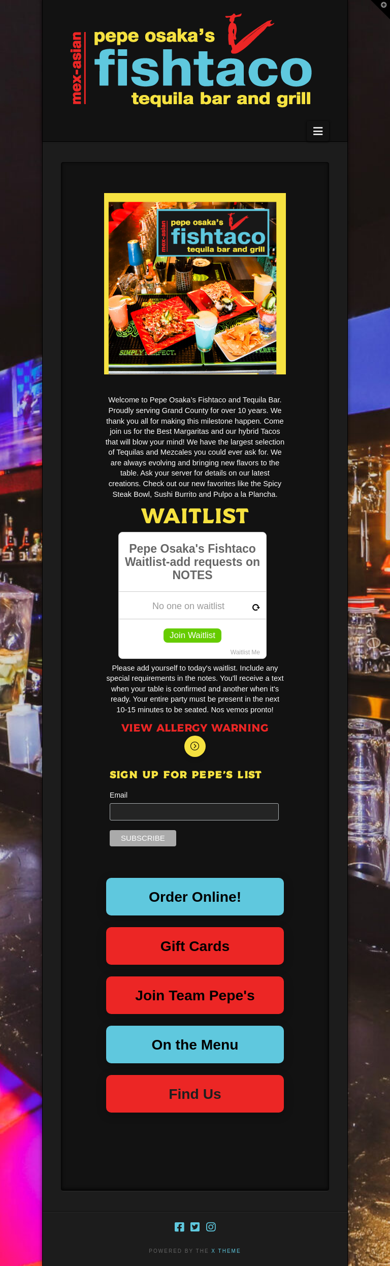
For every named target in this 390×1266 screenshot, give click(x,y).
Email (118, 795)
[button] (318, 131)
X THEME (226, 1251)
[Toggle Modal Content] (195, 746)
